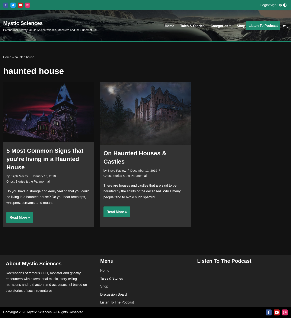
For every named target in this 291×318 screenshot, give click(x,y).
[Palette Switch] (285, 5)
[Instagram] (27, 5)
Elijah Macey (19, 176)
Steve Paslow (117, 170)
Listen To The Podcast (117, 302)
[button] (230, 26)
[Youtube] (20, 5)
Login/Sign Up (271, 5)
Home (169, 26)
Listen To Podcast (263, 26)
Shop (241, 26)
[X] (13, 5)
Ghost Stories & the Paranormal (28, 181)
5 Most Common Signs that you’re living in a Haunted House (44, 159)
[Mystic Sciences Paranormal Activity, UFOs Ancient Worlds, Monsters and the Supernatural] (50, 25)
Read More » (18, 219)
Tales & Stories (192, 26)
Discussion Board (113, 294)
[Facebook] (5, 5)
